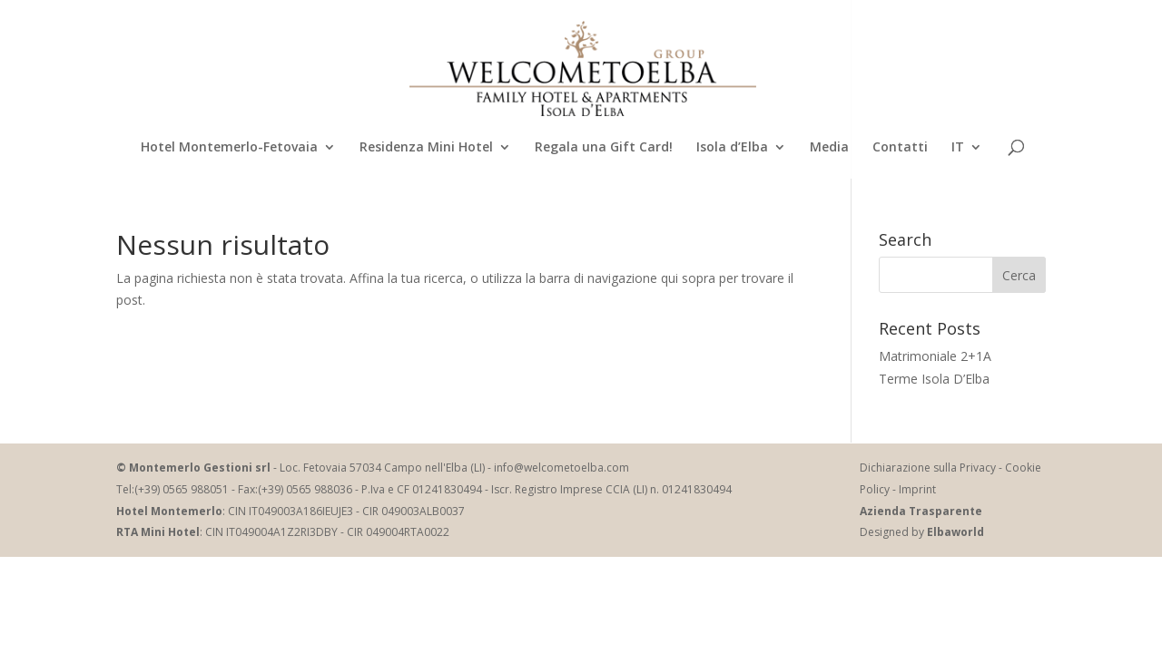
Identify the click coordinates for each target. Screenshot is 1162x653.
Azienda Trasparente (921, 511)
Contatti (900, 148)
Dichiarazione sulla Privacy (928, 467)
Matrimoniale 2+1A (935, 356)
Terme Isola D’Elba (934, 378)
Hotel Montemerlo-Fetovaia (229, 148)
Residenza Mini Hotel (426, 148)
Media (829, 148)
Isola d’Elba (732, 148)
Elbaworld (955, 532)
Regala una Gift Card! (604, 148)
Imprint (917, 489)
